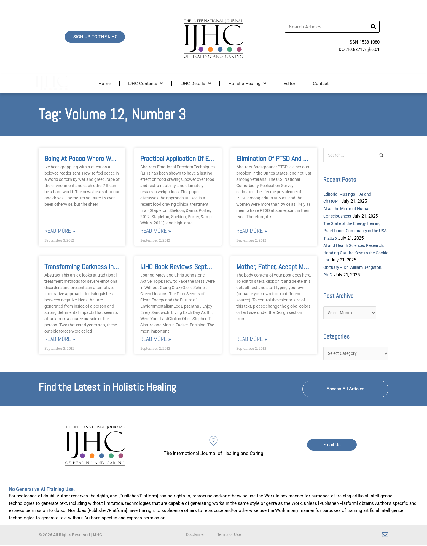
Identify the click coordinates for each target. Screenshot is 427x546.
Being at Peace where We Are (84, 158)
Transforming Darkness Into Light (89, 266)
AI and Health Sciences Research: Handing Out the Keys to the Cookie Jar (354, 253)
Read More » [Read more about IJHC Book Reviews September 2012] (155, 339)
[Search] (373, 26)
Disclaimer (194, 536)
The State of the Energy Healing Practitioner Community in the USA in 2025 (354, 231)
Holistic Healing (247, 83)
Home (104, 83)
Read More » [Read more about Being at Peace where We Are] (59, 230)
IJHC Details (195, 83)
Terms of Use (230, 536)
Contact (321, 83)
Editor (289, 83)
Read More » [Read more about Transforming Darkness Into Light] (59, 339)
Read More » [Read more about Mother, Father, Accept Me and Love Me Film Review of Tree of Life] (251, 339)
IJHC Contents (145, 83)
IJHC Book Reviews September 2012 (190, 266)
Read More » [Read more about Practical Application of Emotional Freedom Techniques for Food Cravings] (155, 230)
